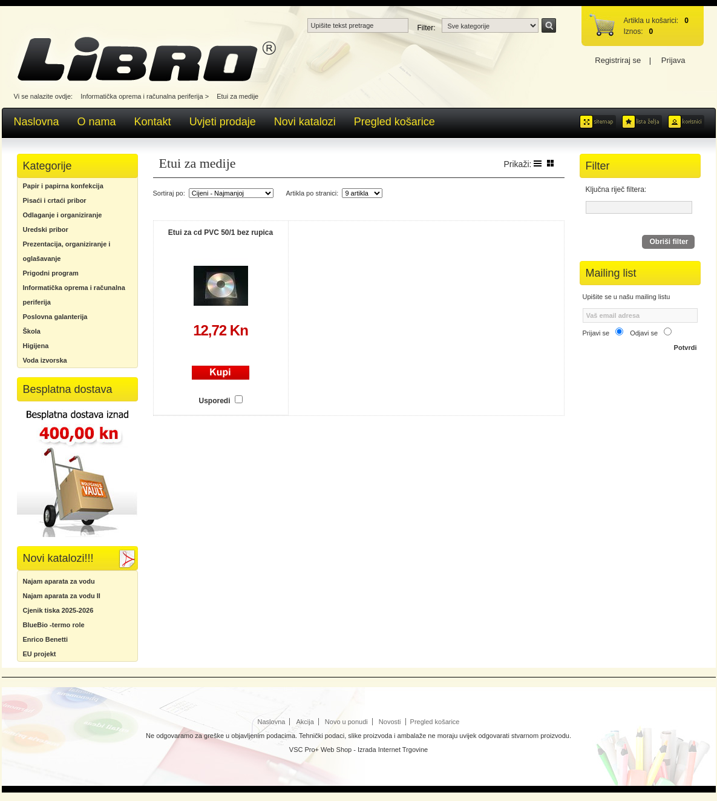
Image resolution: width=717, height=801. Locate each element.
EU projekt (39, 654)
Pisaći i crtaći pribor (55, 200)
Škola (32, 331)
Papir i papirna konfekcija (63, 186)
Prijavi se (596, 333)
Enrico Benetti (45, 639)
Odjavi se (644, 333)
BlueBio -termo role (54, 624)
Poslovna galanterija (55, 316)
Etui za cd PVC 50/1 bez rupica (220, 232)
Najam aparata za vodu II (61, 595)
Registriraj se (618, 60)
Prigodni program (51, 273)
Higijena (36, 345)
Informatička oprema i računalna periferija (141, 96)
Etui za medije (237, 96)
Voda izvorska (45, 360)
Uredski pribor (45, 229)
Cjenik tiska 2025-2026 (58, 610)
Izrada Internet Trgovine (393, 749)
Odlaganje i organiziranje (62, 215)
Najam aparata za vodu (59, 581)
